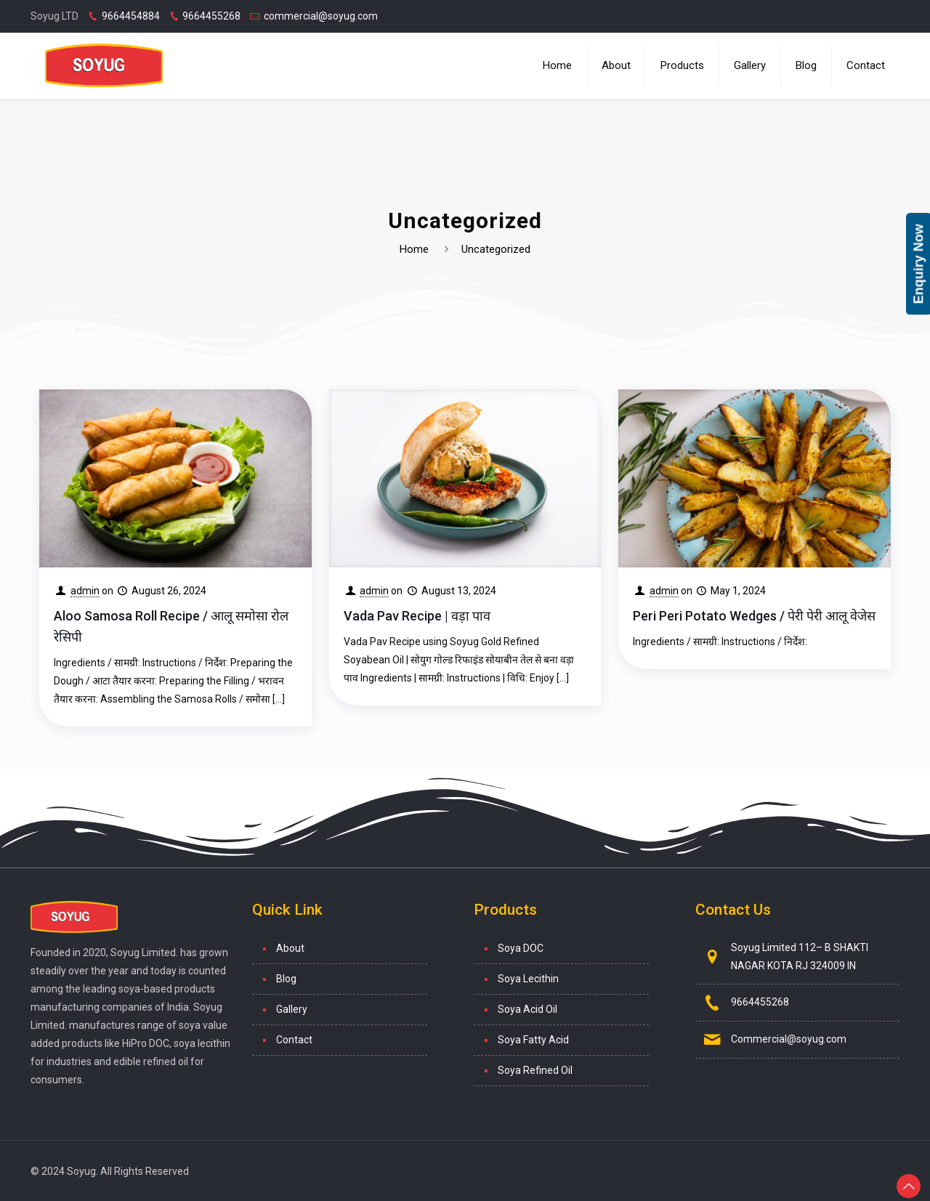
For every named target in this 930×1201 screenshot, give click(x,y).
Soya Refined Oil (535, 1070)
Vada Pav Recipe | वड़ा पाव (417, 615)
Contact (294, 1040)
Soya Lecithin (528, 978)
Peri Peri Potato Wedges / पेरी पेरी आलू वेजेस (754, 615)
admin (85, 591)
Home (414, 249)
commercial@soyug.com (321, 16)
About (290, 948)
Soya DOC (520, 948)
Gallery (291, 1009)
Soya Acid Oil (527, 1009)
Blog (286, 978)
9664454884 (131, 16)
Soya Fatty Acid (533, 1040)
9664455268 (211, 16)
